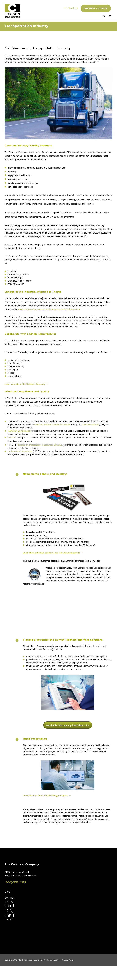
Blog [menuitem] (7, 891)
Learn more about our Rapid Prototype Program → (47, 795)
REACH (11, 437)
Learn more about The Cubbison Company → (26, 384)
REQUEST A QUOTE (95, 8)
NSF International (90, 424)
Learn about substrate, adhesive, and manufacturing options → (53, 552)
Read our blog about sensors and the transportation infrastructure (49, 309)
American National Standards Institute (52, 424)
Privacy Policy (67, 960)
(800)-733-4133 (15, 882)
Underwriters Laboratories (20, 451)
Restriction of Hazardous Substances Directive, (40, 445)
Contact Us (71, 8)
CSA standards (15, 421)
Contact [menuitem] (9, 897)
